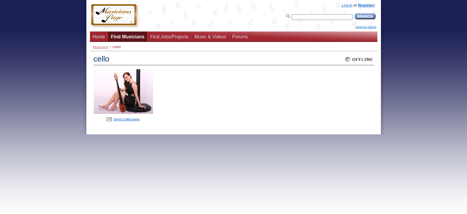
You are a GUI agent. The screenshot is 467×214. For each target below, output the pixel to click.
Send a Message (126, 119)
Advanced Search (365, 27)
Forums (240, 36)
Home (99, 36)
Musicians (100, 47)
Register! (366, 5)
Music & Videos (210, 36)
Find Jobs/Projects (169, 36)
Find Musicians (127, 36)
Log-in (347, 5)
